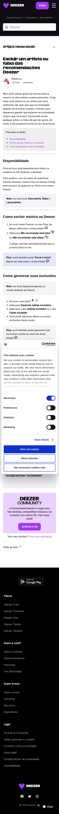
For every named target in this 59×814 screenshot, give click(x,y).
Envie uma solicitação (40, 536)
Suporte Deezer (14, 17)
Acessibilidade (12, 765)
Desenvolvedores (14, 658)
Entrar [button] (42, 5)
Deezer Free (11, 604)
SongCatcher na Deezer (24, 475)
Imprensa (9, 664)
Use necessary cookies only (29, 467)
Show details (41, 439)
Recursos (9, 705)
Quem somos (12, 692)
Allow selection (29, 458)
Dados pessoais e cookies (19, 739)
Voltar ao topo (12, 547)
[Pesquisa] (29, 27)
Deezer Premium (14, 611)
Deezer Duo (11, 617)
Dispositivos (11, 711)
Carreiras (9, 698)
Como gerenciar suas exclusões (26, 146)
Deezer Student (13, 630)
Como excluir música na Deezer (26, 142)
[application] (46, 807)
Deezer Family (12, 624)
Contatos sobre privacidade (20, 746)
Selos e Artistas (13, 651)
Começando (31, 17)
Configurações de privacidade (21, 759)
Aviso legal (10, 752)
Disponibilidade (17, 138)
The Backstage (13, 671)
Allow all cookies (29, 449)
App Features (46, 17)
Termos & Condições (16, 732)
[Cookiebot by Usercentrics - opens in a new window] (42, 344)
